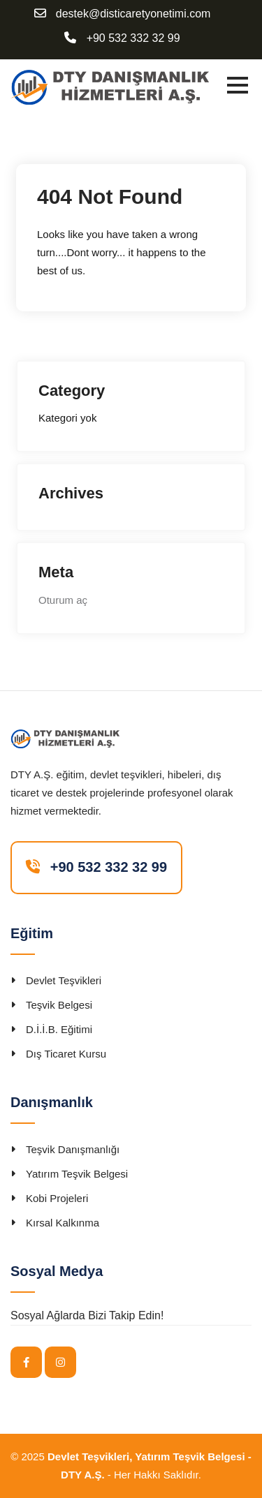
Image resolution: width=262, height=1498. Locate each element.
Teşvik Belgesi (59, 1005)
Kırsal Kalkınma (62, 1223)
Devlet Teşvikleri (63, 980)
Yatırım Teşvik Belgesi (77, 1174)
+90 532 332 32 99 (133, 38)
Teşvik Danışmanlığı (72, 1149)
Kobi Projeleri (57, 1198)
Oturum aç (62, 600)
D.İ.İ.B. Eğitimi (59, 1029)
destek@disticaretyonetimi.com (133, 14)
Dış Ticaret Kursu (66, 1054)
